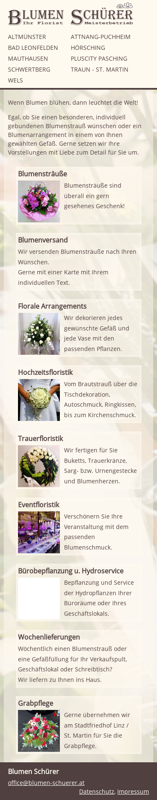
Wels (15, 80)
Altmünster (27, 37)
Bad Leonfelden (33, 48)
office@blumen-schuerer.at (46, 783)
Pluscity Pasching (99, 58)
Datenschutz (96, 791)
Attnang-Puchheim (101, 37)
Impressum (133, 791)
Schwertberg (29, 69)
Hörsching (88, 48)
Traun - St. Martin (100, 69)
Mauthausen (28, 58)
